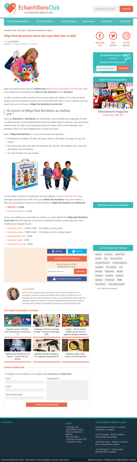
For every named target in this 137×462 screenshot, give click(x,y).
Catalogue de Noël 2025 (76, 439)
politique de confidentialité (59, 374)
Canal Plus (119, 254)
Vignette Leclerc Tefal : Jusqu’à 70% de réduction (76, 355)
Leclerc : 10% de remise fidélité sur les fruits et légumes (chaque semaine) (75, 332)
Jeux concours (68, 21)
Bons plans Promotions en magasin (40, 30)
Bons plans (88, 21)
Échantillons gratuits (17, 21)
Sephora (98, 280)
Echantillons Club (10, 30)
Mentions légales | (96, 460)
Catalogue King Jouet (16, 244)
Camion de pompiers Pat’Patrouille (67, 88)
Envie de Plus (116, 258)
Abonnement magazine (113, 113)
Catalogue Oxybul (14, 240)
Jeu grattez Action (74, 442)
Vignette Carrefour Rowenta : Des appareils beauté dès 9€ (46, 355)
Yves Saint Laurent (116, 284)
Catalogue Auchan (15, 232)
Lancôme (99, 267)
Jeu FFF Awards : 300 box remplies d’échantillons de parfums (110, 435)
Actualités (125, 21)
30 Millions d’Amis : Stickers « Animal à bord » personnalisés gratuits (111, 443)
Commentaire (53, 378)
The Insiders (111, 267)
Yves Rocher (100, 284)
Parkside (109, 275)
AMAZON (11, 207)
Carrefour (108, 254)
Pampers (99, 275)
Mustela (98, 271)
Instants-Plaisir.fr (102, 263)
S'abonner (80, 271)
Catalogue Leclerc (15, 228)
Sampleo (119, 275)
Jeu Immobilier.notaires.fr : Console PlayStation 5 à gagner (110, 428)
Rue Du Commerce (15, 211)
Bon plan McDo (72, 437)
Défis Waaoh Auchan (74, 429)
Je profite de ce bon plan (67, 258)
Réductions (106, 21)
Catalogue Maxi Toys (16, 236)
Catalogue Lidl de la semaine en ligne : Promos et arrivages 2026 (46, 332)
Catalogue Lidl (72, 427)
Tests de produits (44, 21)
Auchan (98, 254)
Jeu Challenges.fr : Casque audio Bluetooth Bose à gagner (109, 450)
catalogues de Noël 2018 (66, 196)
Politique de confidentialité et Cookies (120, 460)
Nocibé (120, 271)
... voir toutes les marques (106, 288)
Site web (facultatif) (13, 394)
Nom (7, 378)
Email (7, 386)
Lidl (120, 267)
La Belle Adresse (120, 263)
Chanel (98, 258)
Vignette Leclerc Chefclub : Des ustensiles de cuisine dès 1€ (17, 332)
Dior (106, 258)
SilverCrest (109, 280)
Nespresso (109, 271)
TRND (119, 280)
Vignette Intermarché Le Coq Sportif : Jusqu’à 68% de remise (17, 356)
